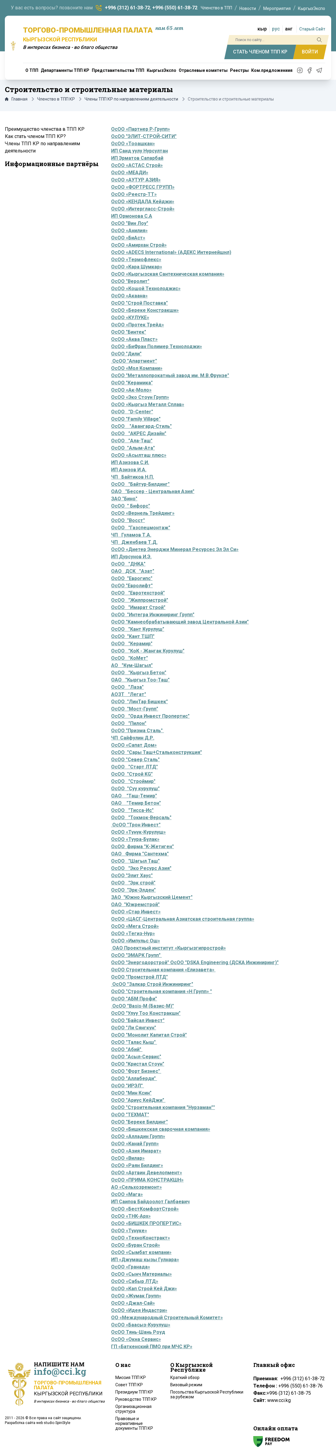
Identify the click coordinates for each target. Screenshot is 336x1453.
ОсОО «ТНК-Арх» (131, 1216)
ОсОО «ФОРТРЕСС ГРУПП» (142, 187)
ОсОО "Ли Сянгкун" (133, 1028)
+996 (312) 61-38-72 (127, 8)
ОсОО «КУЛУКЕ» (130, 317)
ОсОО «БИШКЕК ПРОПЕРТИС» (146, 1223)
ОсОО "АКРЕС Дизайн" (138, 433)
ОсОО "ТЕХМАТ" (130, 1115)
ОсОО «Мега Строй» (135, 926)
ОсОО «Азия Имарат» (136, 1151)
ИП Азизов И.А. (128, 470)
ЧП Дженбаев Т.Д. (134, 542)
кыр (262, 29)
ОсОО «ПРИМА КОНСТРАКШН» (147, 1180)
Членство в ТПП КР (56, 99)
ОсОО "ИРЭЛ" (127, 1086)
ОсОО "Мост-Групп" (134, 709)
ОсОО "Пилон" (128, 723)
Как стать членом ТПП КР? (35, 136)
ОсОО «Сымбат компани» (141, 1252)
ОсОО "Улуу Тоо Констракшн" (146, 1013)
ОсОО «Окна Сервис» (136, 1339)
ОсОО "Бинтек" (128, 332)
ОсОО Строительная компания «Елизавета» (163, 970)
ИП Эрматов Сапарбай (137, 158)
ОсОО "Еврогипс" (131, 578)
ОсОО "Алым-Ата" (133, 448)
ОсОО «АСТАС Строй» (137, 165)
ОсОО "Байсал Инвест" (138, 1020)
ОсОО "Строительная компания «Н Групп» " (161, 991)
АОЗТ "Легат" (128, 694)
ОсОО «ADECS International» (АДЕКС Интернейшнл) (171, 252)
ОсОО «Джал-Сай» (133, 1303)
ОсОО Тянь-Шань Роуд (138, 1332)
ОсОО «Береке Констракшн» (145, 310)
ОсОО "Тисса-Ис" (132, 810)
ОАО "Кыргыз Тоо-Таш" (140, 680)
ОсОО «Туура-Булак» (135, 839)
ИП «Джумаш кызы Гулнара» (145, 1259)
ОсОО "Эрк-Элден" (133, 890)
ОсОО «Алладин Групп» (138, 1136)
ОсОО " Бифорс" (130, 506)
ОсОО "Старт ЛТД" (134, 767)
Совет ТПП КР (129, 1384)
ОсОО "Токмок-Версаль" (141, 817)
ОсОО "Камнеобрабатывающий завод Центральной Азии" (180, 622)
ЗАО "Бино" (124, 499)
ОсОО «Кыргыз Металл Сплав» (147, 404)
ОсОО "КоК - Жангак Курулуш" (147, 651)
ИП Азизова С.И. (130, 462)
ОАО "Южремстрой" (135, 904)
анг (289, 29)
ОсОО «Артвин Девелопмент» (146, 1173)
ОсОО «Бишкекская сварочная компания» (160, 1129)
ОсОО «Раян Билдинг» (137, 1165)
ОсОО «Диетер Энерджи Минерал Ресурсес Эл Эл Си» (174, 549)
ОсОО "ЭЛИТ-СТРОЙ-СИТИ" (144, 136)
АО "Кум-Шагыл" (132, 665)
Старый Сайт (312, 29)
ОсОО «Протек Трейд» (137, 325)
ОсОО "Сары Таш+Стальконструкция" (156, 752)
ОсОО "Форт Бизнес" (136, 1071)
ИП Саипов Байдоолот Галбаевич (150, 1201)
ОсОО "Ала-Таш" (131, 441)
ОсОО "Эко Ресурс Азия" (141, 868)
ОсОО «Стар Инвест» (136, 912)
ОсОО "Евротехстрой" (138, 593)
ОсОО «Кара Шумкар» (136, 267)
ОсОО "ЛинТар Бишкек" (139, 701)
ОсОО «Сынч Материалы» (141, 1274)
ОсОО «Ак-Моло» (131, 390)
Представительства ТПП (118, 70)
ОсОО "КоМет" (129, 658)
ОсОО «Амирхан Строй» (139, 245)
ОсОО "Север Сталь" (135, 759)
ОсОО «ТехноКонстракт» (140, 1238)
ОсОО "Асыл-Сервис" (136, 1057)
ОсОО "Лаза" (127, 687)
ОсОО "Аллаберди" (134, 1078)
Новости (247, 8)
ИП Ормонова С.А (131, 216)
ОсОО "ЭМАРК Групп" (136, 955)
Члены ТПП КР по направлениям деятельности (131, 99)
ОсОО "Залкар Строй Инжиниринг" (152, 984)
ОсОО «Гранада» (130, 1267)
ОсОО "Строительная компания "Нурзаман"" (163, 1107)
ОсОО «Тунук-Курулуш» (138, 832)
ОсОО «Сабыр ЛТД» (134, 1281)
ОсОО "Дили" (126, 354)
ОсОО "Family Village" (136, 419)
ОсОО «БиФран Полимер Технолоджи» (156, 346)
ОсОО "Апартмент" (134, 361)
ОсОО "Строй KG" (132, 774)
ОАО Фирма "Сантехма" (140, 854)
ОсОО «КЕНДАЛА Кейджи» (142, 201)
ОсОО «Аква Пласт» (134, 339)
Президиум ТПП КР (134, 1392)
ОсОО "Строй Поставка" (139, 303)
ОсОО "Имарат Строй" (138, 607)
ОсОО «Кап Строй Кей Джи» (144, 1288)
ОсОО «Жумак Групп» (136, 1296)
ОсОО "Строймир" (133, 781)
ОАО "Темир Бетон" (136, 803)
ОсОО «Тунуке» (129, 1230)
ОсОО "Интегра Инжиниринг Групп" (152, 614)
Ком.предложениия (272, 70)
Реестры (239, 70)
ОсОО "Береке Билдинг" (139, 1122)
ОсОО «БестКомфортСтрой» (145, 1209)
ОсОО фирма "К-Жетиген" (142, 846)
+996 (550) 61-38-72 (174, 8)
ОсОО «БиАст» (128, 238)
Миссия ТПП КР (130, 1377)
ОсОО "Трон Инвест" (136, 825)
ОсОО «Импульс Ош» (135, 941)
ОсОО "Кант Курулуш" (137, 629)
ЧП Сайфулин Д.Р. (132, 738)
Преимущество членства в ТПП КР (45, 129)
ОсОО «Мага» (127, 1194)
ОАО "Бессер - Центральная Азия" (152, 491)
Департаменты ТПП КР (65, 70)
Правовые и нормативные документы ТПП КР (134, 1423)
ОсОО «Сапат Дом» (134, 745)
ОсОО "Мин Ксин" (131, 1093)
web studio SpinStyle (53, 1423)
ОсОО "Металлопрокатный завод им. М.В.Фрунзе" (170, 375)
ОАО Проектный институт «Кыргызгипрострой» (168, 948)
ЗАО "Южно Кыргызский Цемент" (152, 897)
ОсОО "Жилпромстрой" (139, 600)
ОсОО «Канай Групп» (135, 1144)
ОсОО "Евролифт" (132, 586)
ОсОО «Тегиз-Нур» (133, 933)
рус (276, 29)
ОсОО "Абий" (126, 1049)
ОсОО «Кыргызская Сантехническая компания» (167, 274)
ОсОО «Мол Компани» (136, 368)
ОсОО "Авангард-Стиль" (141, 426)
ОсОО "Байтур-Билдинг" (140, 484)
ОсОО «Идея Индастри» (139, 1310)
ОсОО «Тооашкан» (133, 143)
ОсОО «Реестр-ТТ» (134, 194)
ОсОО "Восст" (128, 520)
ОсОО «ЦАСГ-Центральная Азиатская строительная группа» (182, 919)
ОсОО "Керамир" (131, 643)
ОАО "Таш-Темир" (134, 796)
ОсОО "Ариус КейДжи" (138, 1100)
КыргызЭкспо (311, 8)
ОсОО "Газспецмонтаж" (140, 528)
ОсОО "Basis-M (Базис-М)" (143, 1006)
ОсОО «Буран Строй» (135, 1245)
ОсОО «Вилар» (128, 1158)
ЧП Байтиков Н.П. (132, 477)
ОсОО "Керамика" (132, 383)
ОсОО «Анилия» (129, 230)
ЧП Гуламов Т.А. (131, 535)
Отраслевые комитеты (203, 70)
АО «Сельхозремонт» (136, 1187)
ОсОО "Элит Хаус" (132, 875)
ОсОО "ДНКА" (128, 564)
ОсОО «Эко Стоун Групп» (140, 397)
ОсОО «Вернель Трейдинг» (142, 513)
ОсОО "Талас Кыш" (134, 1042)
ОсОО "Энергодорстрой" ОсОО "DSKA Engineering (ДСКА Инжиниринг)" (195, 962)
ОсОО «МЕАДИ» (129, 172)
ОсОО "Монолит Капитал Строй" (149, 1035)
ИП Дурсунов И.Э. (131, 557)
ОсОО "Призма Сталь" (137, 730)
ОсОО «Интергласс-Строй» (142, 209)
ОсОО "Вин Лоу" (129, 223)
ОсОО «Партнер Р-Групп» (140, 129)
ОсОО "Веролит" (130, 281)
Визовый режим (186, 1384)
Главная (16, 99)
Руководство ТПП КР (136, 1399)
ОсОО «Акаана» (129, 296)
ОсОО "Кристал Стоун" (137, 1064)
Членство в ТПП (216, 7)
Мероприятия (277, 8)
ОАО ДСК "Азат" (132, 571)
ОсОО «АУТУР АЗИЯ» (136, 180)
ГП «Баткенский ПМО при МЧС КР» (151, 1346)
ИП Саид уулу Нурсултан (139, 151)
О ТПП (31, 70)
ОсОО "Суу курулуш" (135, 788)
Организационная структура (133, 1409)
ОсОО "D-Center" (132, 412)
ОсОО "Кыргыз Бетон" (138, 672)
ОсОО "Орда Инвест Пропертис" (150, 716)
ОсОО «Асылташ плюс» (138, 455)
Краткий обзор (185, 1377)
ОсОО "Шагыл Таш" (135, 861)
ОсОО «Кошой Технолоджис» (146, 288)
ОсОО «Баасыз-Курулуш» (140, 1325)
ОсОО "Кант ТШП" (133, 636)
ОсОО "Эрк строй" (133, 883)
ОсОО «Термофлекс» (136, 259)
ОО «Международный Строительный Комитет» (167, 1317)
